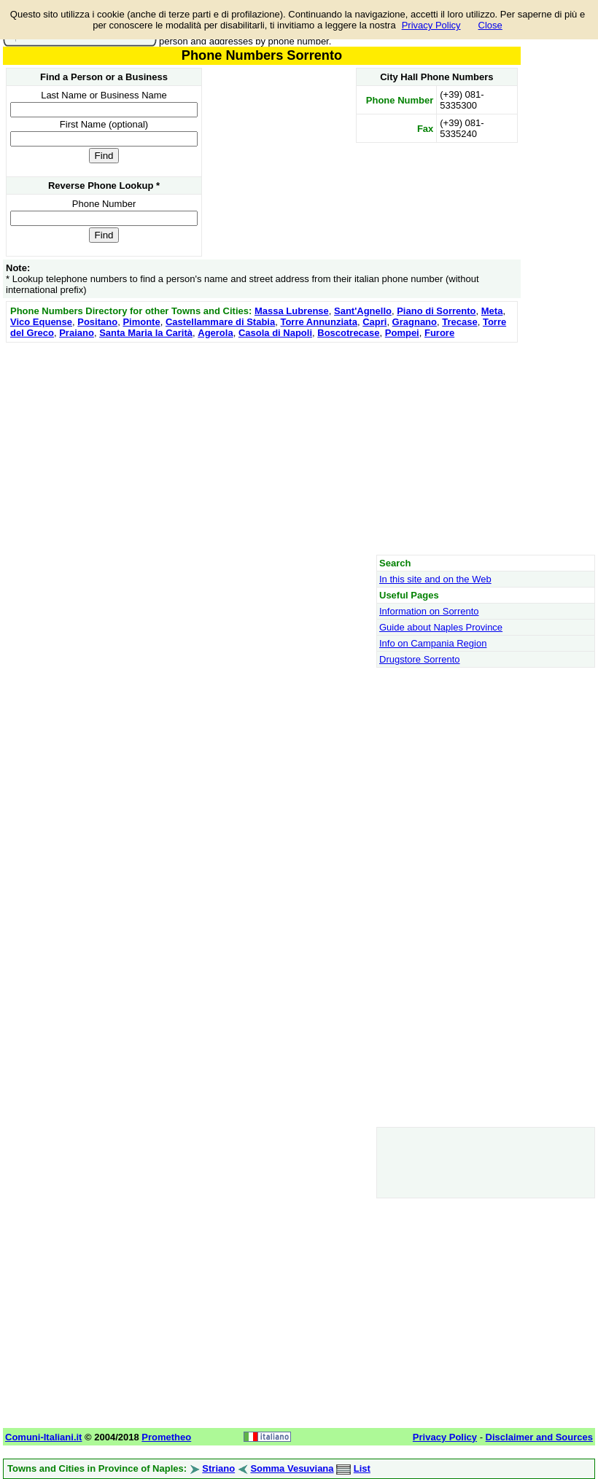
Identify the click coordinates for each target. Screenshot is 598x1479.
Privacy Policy (431, 25)
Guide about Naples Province (440, 627)
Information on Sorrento (429, 611)
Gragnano (414, 321)
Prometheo (166, 1437)
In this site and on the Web (435, 579)
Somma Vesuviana (291, 1468)
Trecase (459, 321)
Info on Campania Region (432, 643)
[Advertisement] (262, 448)
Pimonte (141, 321)
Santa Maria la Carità (146, 332)
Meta (492, 310)
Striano (218, 1468)
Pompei (402, 332)
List (362, 1468)
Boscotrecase (348, 332)
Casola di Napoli (275, 332)
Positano (97, 321)
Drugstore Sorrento (419, 659)
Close (490, 25)
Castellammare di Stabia (220, 321)
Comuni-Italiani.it (43, 1437)
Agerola (215, 332)
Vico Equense (41, 321)
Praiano (76, 332)
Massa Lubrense (292, 310)
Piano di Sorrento (436, 310)
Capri (374, 321)
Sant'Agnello (363, 310)
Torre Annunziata (318, 321)
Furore (439, 332)
